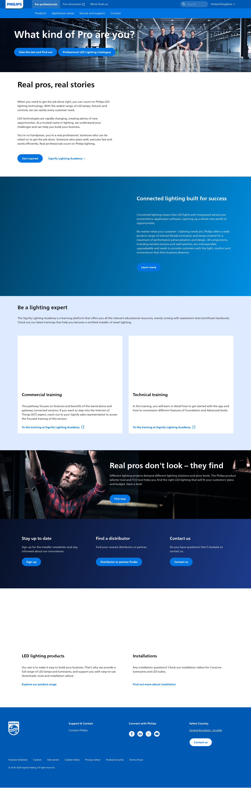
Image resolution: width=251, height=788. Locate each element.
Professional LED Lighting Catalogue (87, 52)
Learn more (148, 267)
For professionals (46, 4)
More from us (99, 4)
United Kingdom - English (205, 730)
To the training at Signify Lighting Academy (53, 427)
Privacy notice (92, 760)
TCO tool (120, 499)
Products (40, 13)
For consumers (74, 4)
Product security (115, 760)
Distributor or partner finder (119, 562)
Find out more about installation (154, 685)
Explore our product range (39, 685)
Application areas (63, 13)
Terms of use (136, 760)
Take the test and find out (35, 52)
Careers (37, 760)
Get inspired (30, 158)
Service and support (92, 13)
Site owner (53, 760)
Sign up (31, 562)
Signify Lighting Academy (67, 158)
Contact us (181, 562)
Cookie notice (72, 760)
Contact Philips (78, 730)
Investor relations (18, 760)
